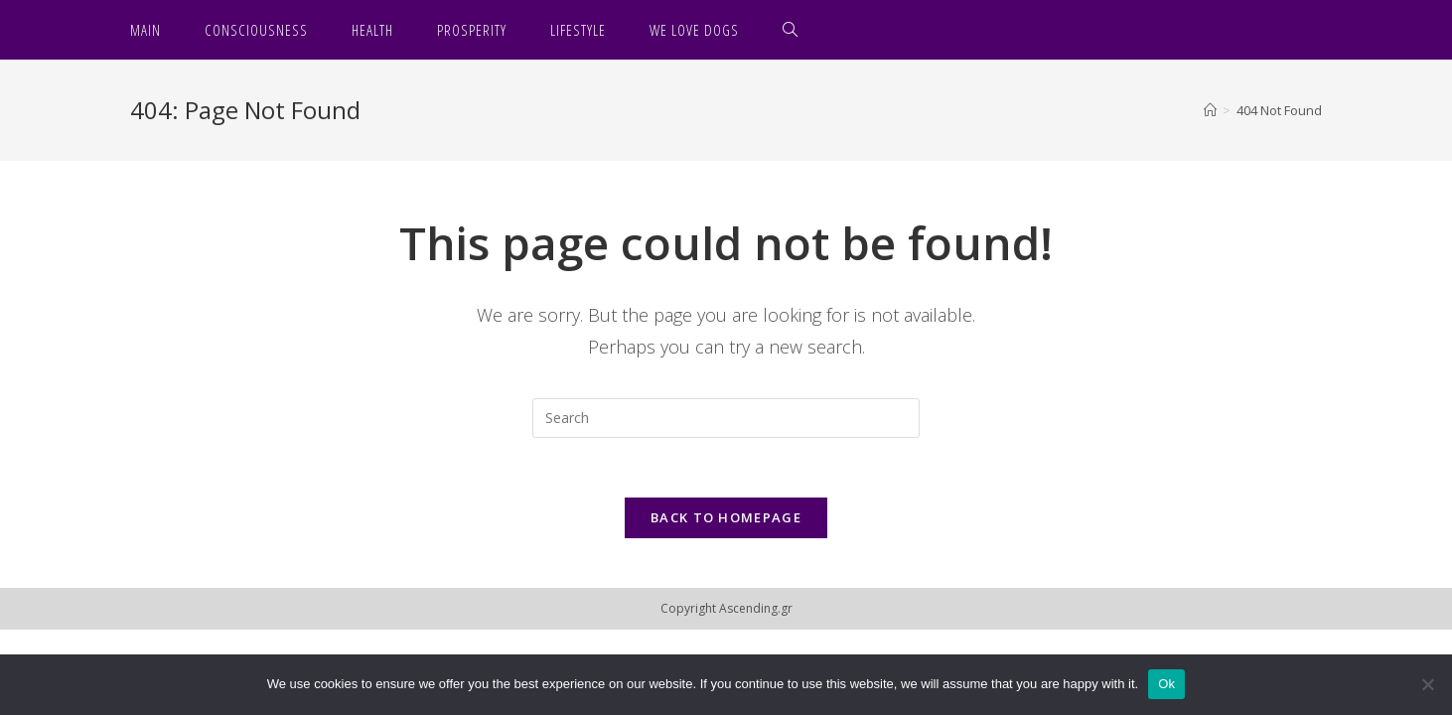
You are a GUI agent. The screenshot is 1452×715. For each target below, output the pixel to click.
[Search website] (790, 30)
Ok (1166, 683)
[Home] (1210, 110)
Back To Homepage (726, 517)
